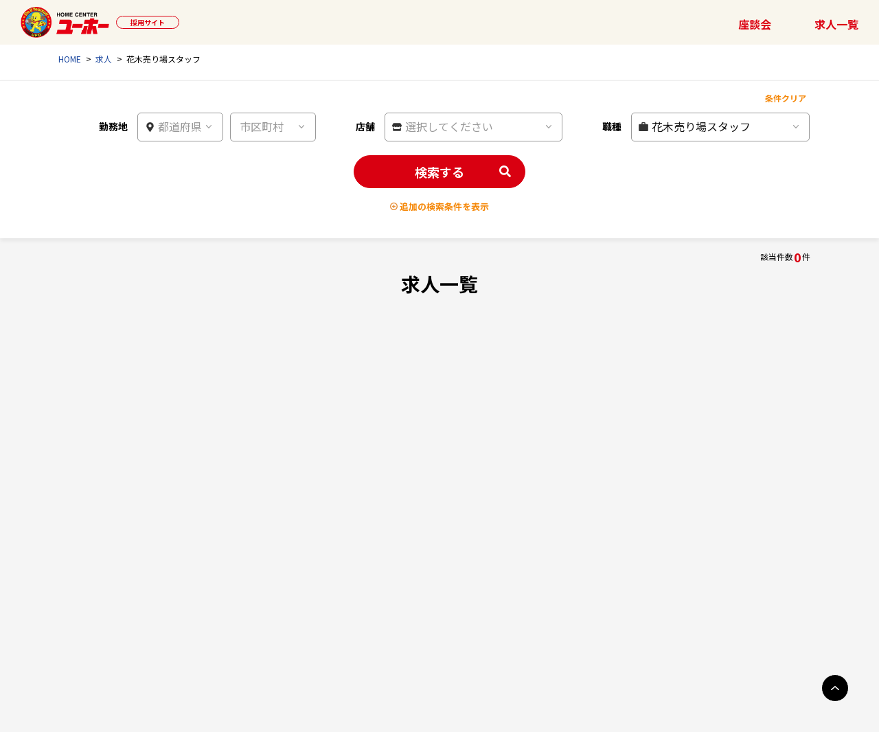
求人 (103, 59)
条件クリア (785, 98)
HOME (69, 59)
